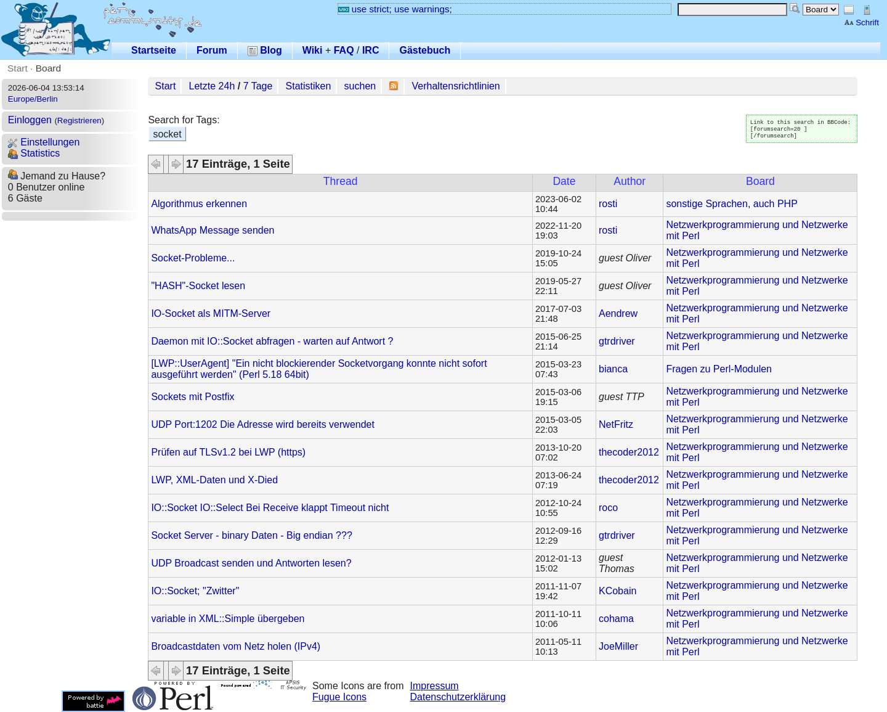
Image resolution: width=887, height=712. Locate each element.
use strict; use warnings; (395, 9)
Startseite (153, 50)
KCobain (617, 591)
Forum (211, 50)
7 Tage (258, 86)
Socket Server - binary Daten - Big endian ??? (251, 535)
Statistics (34, 153)
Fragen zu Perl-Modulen (719, 369)
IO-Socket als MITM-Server (210, 313)
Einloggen (30, 120)
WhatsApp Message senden (212, 230)
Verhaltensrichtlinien (456, 86)
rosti (608, 203)
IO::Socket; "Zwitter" (195, 591)
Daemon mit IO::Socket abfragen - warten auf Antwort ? (272, 341)
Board (48, 68)
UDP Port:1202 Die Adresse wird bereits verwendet (263, 424)
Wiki (312, 50)
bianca (613, 369)
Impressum (434, 686)
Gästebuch (424, 50)
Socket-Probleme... (193, 258)
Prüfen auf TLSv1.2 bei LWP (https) (228, 452)
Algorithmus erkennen (199, 203)
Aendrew (618, 313)
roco (608, 507)
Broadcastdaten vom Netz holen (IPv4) (235, 646)
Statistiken (308, 86)
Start (17, 68)
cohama (616, 618)
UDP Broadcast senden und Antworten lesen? (251, 563)
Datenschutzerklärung (458, 697)
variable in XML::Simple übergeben (227, 618)
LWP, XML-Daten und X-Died (214, 480)
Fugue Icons (339, 697)
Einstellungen (44, 142)
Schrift (861, 22)
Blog (265, 50)
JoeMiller (618, 646)
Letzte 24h (212, 86)
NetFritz (616, 424)
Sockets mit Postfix (192, 396)
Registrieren (79, 120)
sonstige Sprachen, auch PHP (731, 203)
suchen (360, 86)
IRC (370, 50)
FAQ (344, 50)
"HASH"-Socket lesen (198, 285)
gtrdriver (617, 341)
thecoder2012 (629, 452)
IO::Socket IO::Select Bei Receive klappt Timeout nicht (270, 507)
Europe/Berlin (33, 99)
